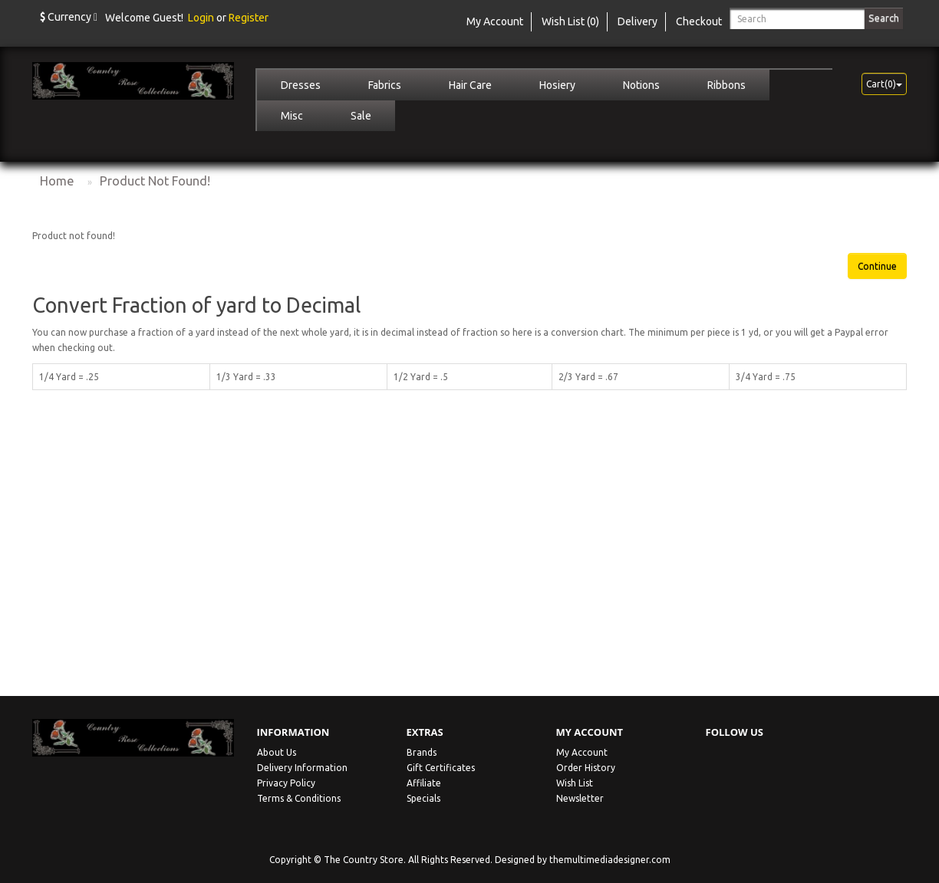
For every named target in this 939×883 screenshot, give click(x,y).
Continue (877, 266)
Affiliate (424, 783)
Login (201, 17)
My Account (582, 752)
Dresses (301, 85)
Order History (585, 768)
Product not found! (155, 181)
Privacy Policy (286, 783)
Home (57, 181)
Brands (422, 752)
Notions (641, 85)
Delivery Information (302, 768)
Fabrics (384, 85)
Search (883, 17)
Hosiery (557, 85)
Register (249, 17)
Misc (292, 116)
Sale (361, 116)
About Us (276, 752)
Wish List (574, 783)
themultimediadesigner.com (609, 860)
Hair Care (470, 85)
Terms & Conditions (299, 798)
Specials (423, 798)
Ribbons (726, 85)
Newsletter (580, 798)
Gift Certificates (441, 768)
